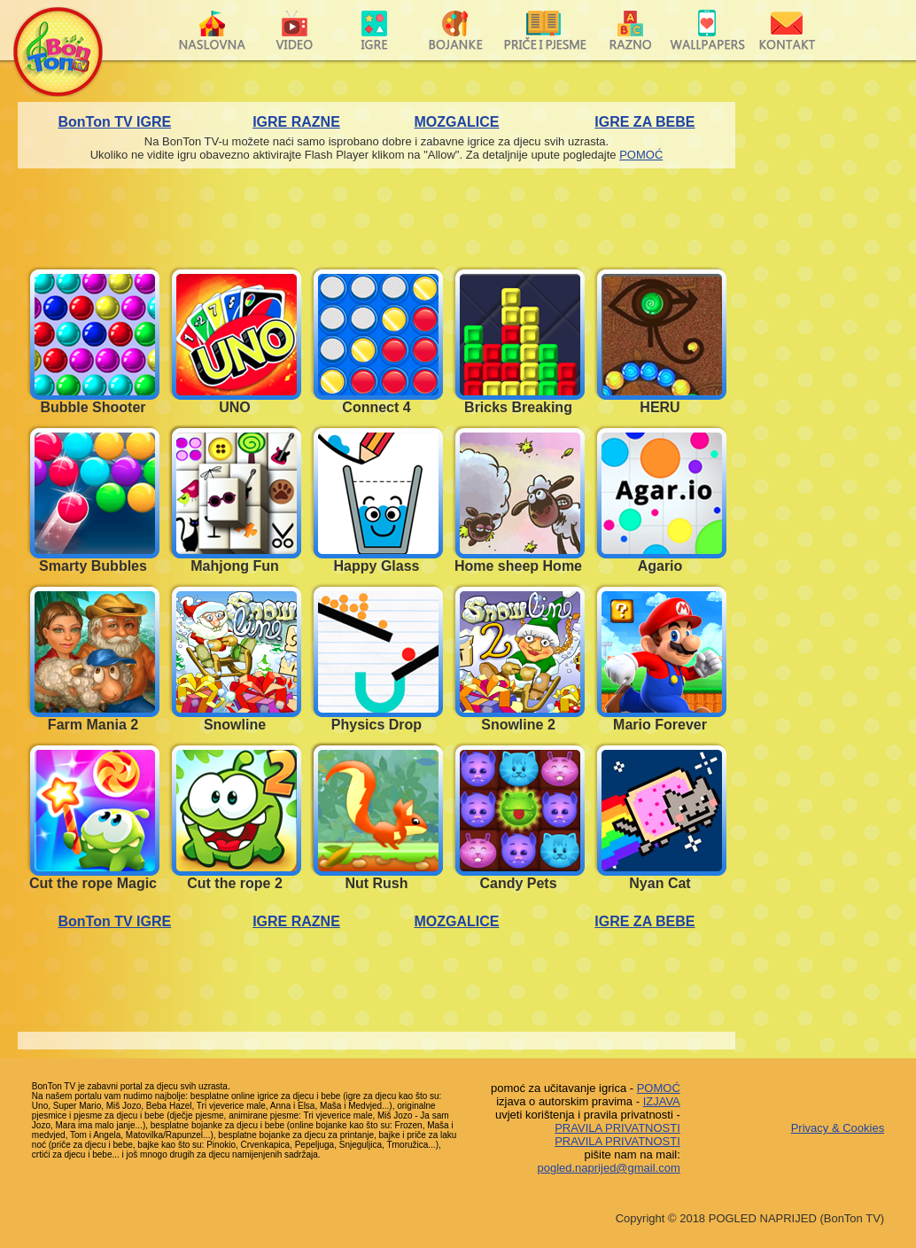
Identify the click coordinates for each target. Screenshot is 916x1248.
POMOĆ (641, 154)
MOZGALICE (457, 121)
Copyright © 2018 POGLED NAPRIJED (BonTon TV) (750, 1218)
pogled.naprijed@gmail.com (608, 1167)
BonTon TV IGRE (115, 121)
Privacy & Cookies (837, 1128)
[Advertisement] (825, 368)
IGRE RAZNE (296, 121)
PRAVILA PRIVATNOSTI (617, 1128)
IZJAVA (661, 1101)
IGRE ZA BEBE (644, 121)
